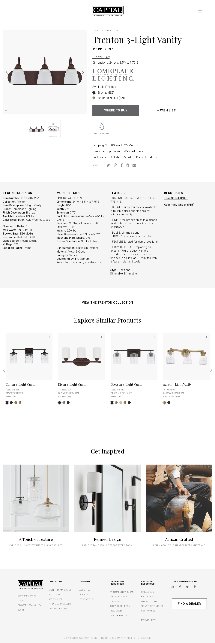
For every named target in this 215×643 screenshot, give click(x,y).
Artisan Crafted (179, 539)
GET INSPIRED (148, 611)
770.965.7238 (64, 604)
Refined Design (107, 539)
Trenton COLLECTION (105, 30)
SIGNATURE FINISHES (152, 606)
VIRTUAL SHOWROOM (121, 592)
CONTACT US (86, 599)
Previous (6, 72)
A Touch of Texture (36, 539)
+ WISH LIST (166, 110)
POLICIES (84, 594)
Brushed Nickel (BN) (111, 98)
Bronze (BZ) (101, 57)
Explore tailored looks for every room (107, 545)
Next (83, 72)
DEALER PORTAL (119, 615)
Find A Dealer (189, 603)
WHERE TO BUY (116, 110)
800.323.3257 (55, 599)
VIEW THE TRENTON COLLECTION (107, 302)
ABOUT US (84, 590)
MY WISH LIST (148, 620)
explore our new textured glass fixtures (35, 545)
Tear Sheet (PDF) (175, 198)
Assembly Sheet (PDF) (179, 204)
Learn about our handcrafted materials (179, 545)
